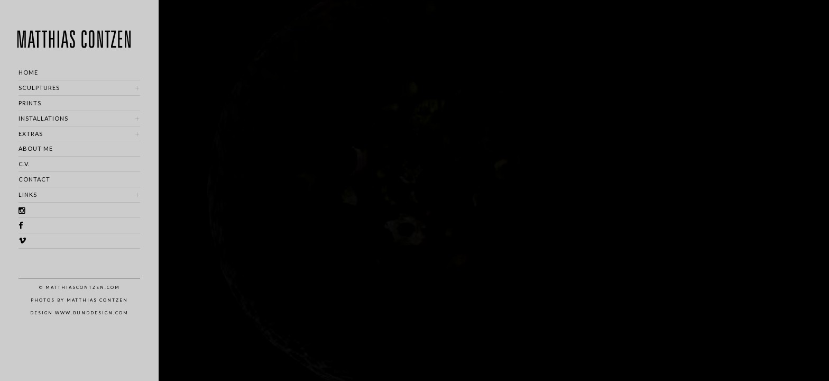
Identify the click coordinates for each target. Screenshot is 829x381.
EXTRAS (31, 133)
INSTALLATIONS (43, 118)
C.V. (24, 163)
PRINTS (30, 102)
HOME (28, 72)
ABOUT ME (36, 148)
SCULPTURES (39, 87)
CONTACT (34, 179)
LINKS (28, 194)
